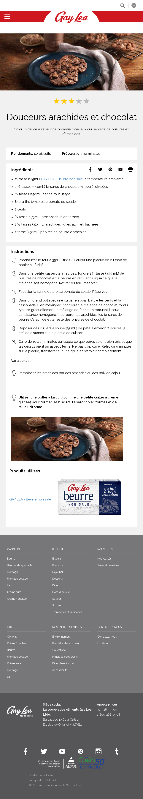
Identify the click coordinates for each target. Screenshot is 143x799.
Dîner (55, 585)
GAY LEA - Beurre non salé (62, 179)
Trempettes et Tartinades (67, 612)
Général (12, 636)
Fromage (12, 572)
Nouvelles (104, 549)
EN (134, 5)
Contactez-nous (109, 627)
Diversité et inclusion (64, 663)
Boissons (57, 565)
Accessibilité (59, 670)
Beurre (11, 558)
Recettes (58, 549)
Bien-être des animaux (65, 643)
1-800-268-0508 (108, 714)
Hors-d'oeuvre (61, 592)
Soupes (56, 605)
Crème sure (14, 592)
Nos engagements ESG (68, 627)
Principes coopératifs (65, 656)
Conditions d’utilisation (41, 775)
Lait (9, 585)
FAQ (9, 627)
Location (102, 643)
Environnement (61, 636)
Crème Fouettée (17, 598)
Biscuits (56, 558)
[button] (122, 5)
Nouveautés (104, 558)
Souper (56, 598)
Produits (13, 549)
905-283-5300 (107, 709)
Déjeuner (57, 572)
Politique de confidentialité (43, 780)
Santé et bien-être (108, 565)
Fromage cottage (17, 578)
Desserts (57, 578)
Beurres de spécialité (19, 565)
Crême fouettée (16, 643)
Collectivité (59, 650)
